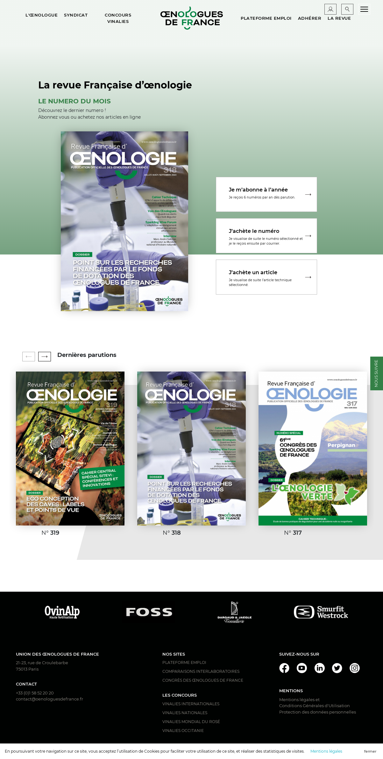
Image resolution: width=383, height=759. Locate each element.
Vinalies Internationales (190, 703)
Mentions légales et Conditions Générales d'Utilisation (314, 702)
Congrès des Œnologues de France (202, 680)
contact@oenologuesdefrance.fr (49, 698)
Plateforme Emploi (184, 662)
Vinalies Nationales (184, 712)
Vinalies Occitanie (183, 730)
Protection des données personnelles (317, 711)
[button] (44, 356)
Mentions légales (326, 751)
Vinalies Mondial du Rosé (191, 721)
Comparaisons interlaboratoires (200, 671)
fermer (370, 751)
